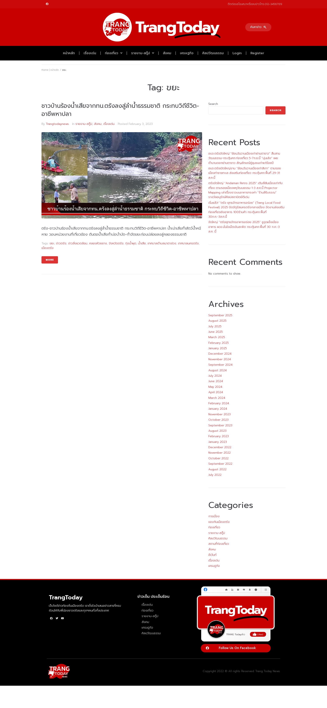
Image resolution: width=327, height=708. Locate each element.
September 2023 (220, 425)
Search (213, 104)
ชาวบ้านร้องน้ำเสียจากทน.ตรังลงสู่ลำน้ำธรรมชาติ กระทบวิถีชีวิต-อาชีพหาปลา (120, 109)
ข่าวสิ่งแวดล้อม (77, 243)
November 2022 (219, 453)
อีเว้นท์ (212, 555)
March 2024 (216, 398)
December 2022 (219, 447)
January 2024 (217, 409)
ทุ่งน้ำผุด (130, 243)
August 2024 (217, 370)
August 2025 (217, 321)
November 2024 (219, 359)
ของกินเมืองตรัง (219, 522)
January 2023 (217, 442)
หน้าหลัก (69, 53)
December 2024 (219, 353)
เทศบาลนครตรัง (188, 243)
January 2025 (217, 348)
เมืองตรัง (48, 248)
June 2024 (215, 381)
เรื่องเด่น (90, 53)
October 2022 (218, 458)
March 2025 (216, 337)
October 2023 (218, 420)
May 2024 (215, 387)
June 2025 (215, 332)
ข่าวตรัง (61, 243)
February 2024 (218, 403)
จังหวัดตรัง (116, 243)
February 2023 (218, 436)
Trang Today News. (267, 671)
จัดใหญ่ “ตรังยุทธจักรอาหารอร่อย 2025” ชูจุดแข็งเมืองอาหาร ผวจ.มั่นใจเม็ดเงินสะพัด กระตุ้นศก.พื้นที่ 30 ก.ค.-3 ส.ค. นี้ (244, 227)
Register (257, 53)
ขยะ (52, 243)
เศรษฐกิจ (187, 53)
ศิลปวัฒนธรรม (213, 53)
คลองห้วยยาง (98, 243)
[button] (258, 27)
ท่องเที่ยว (113, 53)
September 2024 (220, 365)
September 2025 (220, 315)
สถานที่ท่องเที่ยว (218, 544)
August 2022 (217, 469)
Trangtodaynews (57, 124)
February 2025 (218, 343)
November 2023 (219, 414)
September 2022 (220, 464)
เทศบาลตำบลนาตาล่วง (162, 243)
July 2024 (215, 376)
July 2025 (214, 326)
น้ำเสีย (142, 243)
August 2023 (217, 431)
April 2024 (215, 392)
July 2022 (214, 475)
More (50, 260)
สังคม (167, 53)
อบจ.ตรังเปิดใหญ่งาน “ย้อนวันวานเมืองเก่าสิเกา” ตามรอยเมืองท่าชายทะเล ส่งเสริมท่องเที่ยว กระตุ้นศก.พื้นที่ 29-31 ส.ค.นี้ (244, 173)
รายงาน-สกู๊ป (142, 53)
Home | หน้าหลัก (50, 70)
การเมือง (214, 516)
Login (237, 53)
